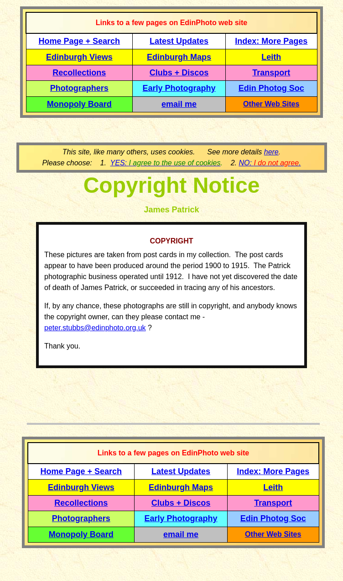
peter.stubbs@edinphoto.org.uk (95, 328)
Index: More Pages (271, 41)
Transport (271, 72)
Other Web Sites (271, 104)
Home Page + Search (79, 41)
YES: (165, 163)
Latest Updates (179, 41)
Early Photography (179, 88)
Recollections (79, 72)
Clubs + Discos (179, 72)
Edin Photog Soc (271, 88)
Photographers (79, 88)
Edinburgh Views (79, 57)
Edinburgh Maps (179, 57)
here (271, 152)
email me (179, 104)
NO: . (270, 163)
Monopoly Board (79, 104)
